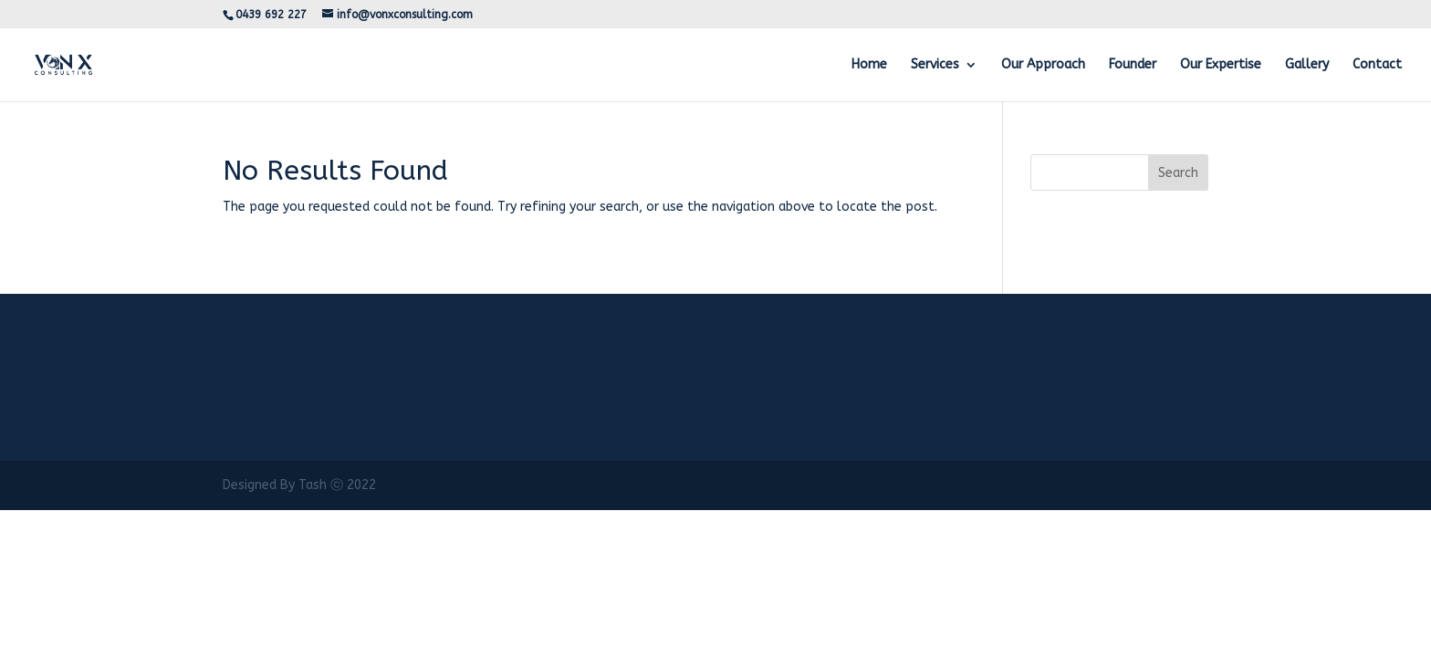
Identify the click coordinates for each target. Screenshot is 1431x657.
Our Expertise (1220, 65)
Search (1178, 173)
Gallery (1307, 65)
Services (935, 65)
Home (869, 65)
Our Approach (1043, 65)
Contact (1377, 65)
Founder (1132, 65)
